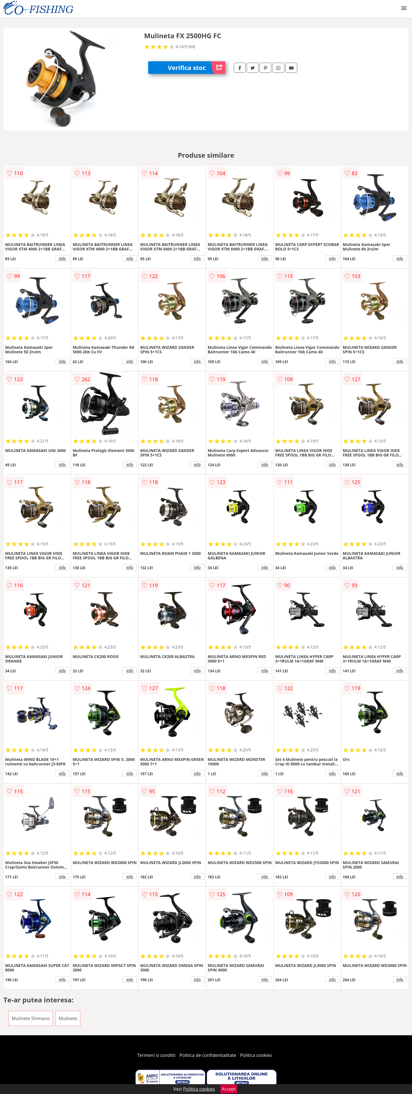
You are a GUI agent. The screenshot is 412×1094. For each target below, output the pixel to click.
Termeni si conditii (156, 1055)
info (62, 258)
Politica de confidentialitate (208, 1055)
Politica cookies (256, 1055)
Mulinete (68, 1018)
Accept (229, 1089)
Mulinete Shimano (31, 1018)
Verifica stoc (196, 67)
